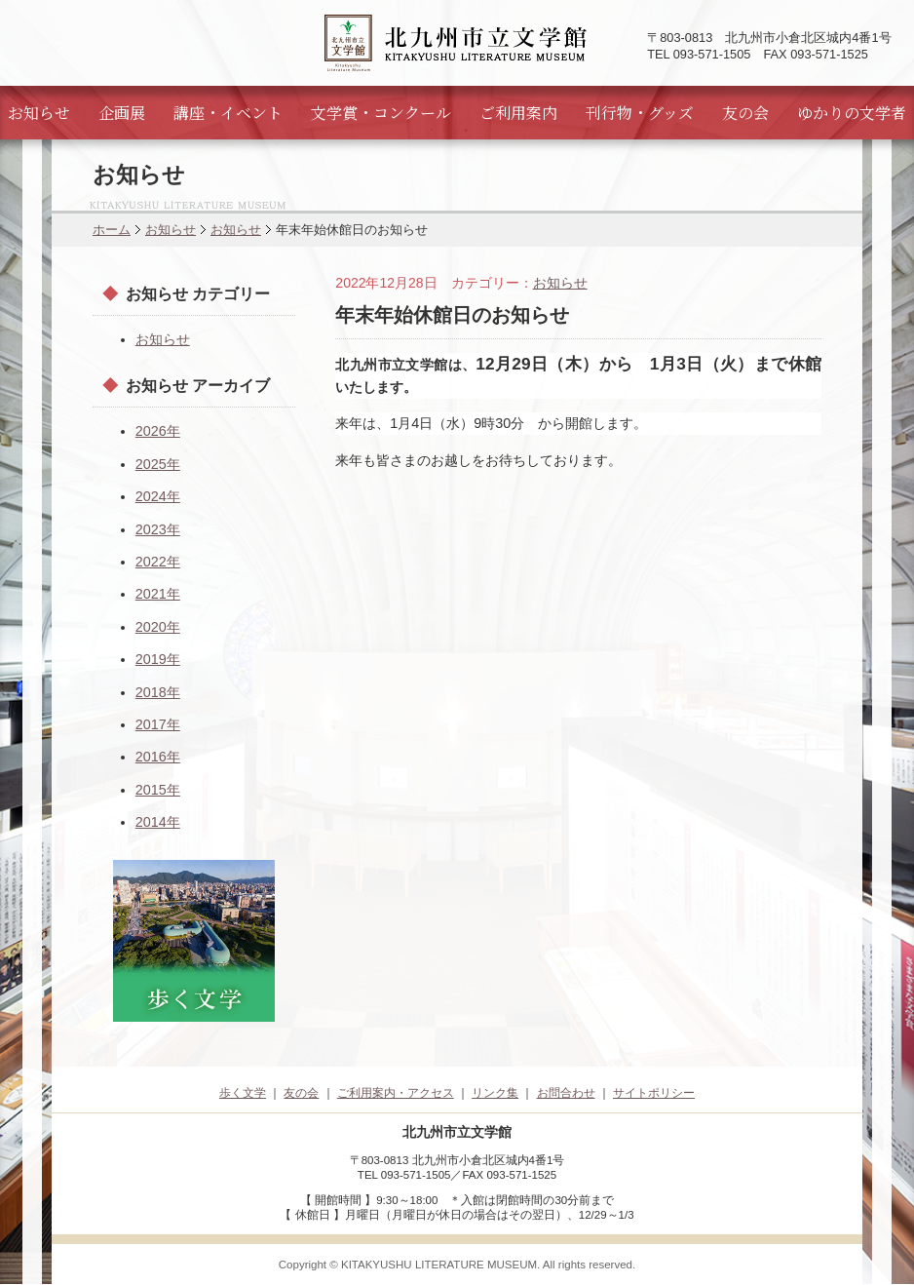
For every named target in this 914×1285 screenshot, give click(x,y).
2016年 (157, 756)
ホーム (112, 229)
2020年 (157, 627)
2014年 (157, 822)
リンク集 (495, 1093)
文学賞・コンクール (381, 112)
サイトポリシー (654, 1093)
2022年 (157, 561)
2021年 (157, 594)
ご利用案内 (518, 112)
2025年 (157, 464)
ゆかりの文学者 (851, 112)
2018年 (157, 692)
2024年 (157, 496)
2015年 (157, 790)
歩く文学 (242, 1093)
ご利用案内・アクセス (395, 1093)
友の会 (745, 112)
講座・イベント (228, 112)
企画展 (121, 112)
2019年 (157, 659)
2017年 (157, 724)
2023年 (157, 529)
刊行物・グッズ (640, 112)
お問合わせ (566, 1093)
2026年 (157, 431)
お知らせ (39, 112)
